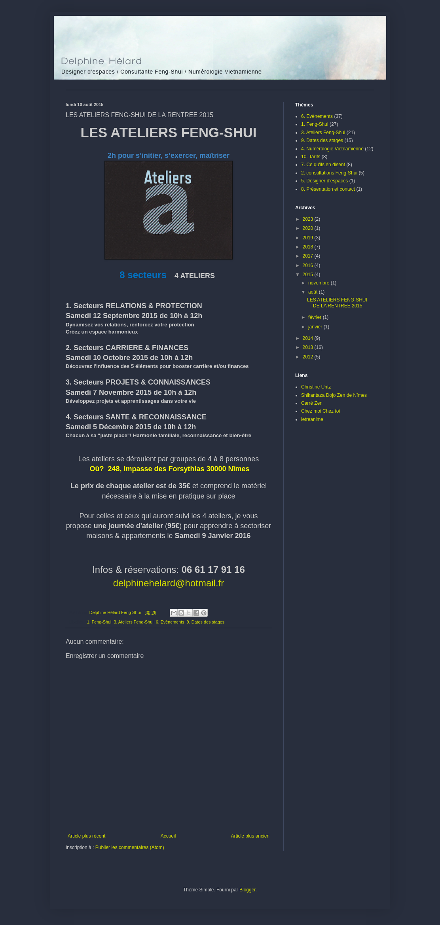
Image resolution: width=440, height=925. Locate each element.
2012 (309, 357)
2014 (309, 338)
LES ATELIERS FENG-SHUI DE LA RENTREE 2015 (337, 302)
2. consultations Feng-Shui (329, 173)
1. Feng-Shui (99, 622)
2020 (309, 228)
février (315, 317)
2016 (309, 265)
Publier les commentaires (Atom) (129, 847)
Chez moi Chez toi (320, 411)
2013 (309, 347)
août (313, 292)
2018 (309, 247)
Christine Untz (316, 387)
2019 (309, 238)
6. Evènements (170, 622)
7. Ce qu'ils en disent (323, 164)
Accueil (168, 836)
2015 (309, 274)
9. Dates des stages (205, 622)
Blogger (247, 890)
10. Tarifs (310, 156)
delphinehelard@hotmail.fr (168, 583)
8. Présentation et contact (328, 189)
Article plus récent (86, 836)
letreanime (312, 419)
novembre (319, 283)
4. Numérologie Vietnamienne (332, 149)
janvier (316, 327)
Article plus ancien (250, 836)
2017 (309, 256)
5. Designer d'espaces (324, 181)
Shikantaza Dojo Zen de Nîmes (334, 395)
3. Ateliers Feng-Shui (133, 622)
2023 (309, 219)
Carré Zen (311, 403)
